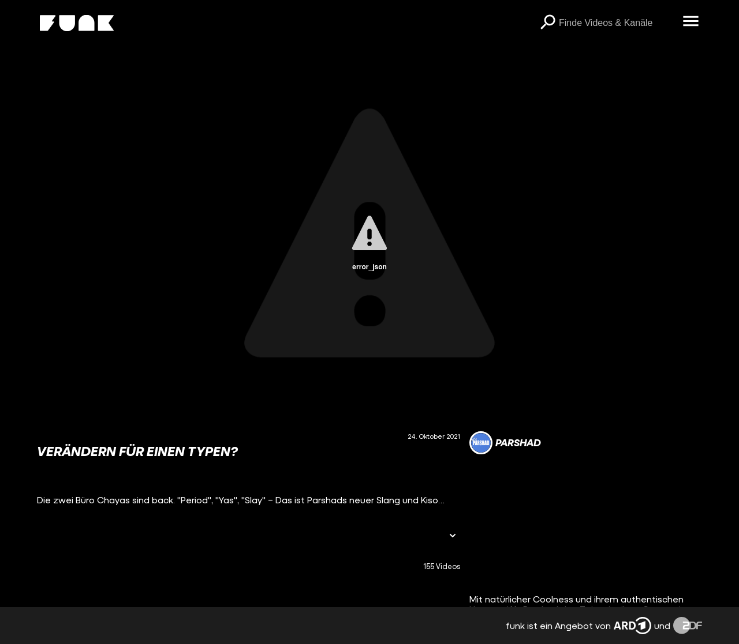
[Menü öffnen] (690, 22)
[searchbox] (616, 23)
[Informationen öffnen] (452, 536)
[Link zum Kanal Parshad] (505, 442)
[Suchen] (547, 23)
